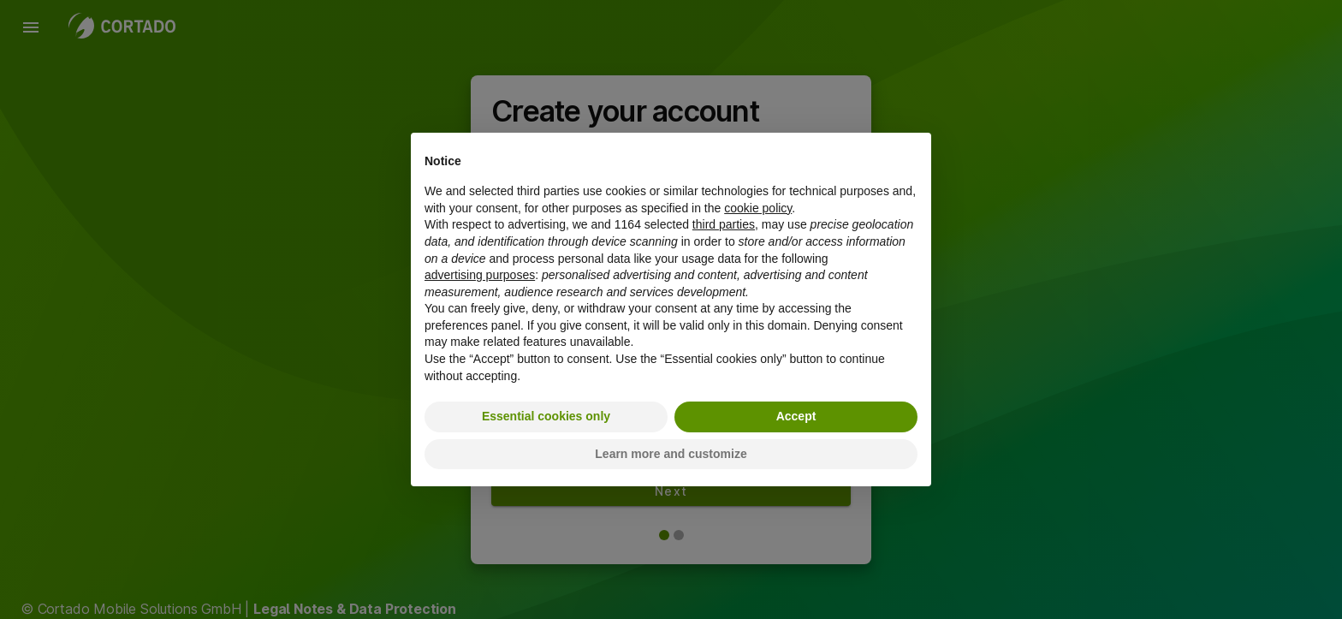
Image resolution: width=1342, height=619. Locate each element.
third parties (723, 224)
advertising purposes (480, 275)
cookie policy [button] (758, 208)
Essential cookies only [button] (546, 416)
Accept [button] (796, 416)
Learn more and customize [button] (670, 454)
